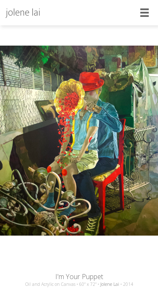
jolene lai (23, 12)
